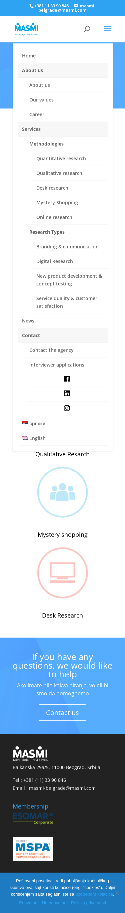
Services (31, 129)
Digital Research (54, 261)
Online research (54, 217)
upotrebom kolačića (94, 894)
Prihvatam (29, 902)
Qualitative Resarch (62, 454)
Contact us (62, 712)
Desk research (52, 188)
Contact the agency (51, 350)
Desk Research (62, 615)
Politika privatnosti (88, 902)
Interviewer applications (56, 365)
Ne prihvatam (55, 902)
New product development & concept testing (69, 280)
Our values (41, 99)
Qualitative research (59, 173)
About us (32, 70)
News (28, 320)
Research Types (47, 232)
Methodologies (46, 144)
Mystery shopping (63, 534)
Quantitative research (61, 158)
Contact (31, 335)
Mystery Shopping (57, 202)
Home (29, 55)
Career (36, 114)
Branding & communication (67, 246)
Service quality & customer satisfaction (66, 302)
